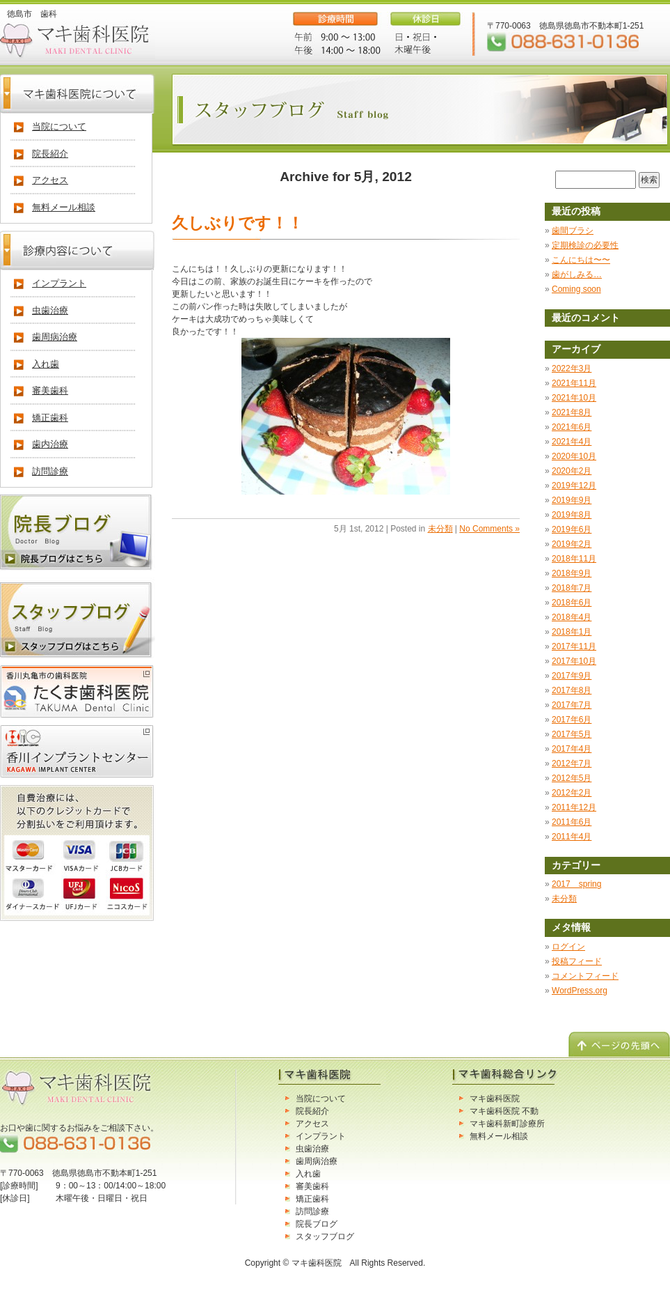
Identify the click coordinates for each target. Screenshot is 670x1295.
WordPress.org (579, 990)
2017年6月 (571, 719)
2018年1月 (571, 632)
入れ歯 (45, 364)
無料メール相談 (63, 207)
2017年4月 (571, 749)
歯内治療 (50, 444)
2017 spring (576, 884)
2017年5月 (571, 734)
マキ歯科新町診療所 (507, 1124)
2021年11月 (574, 383)
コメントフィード (585, 976)
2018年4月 (571, 617)
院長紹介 (50, 153)
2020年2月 (571, 471)
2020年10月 (574, 456)
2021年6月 (571, 427)
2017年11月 (574, 646)
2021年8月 (571, 412)
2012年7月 (571, 763)
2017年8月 (571, 690)
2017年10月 (574, 661)
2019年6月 (571, 529)
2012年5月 (571, 778)
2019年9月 (571, 500)
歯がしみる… (577, 274)
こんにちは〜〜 (581, 260)
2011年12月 (574, 807)
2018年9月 (571, 573)
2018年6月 (571, 602)
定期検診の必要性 (585, 245)
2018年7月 (571, 588)
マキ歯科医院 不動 (504, 1111)
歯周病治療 (54, 337)
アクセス (50, 180)
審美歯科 (50, 390)
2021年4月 (571, 442)
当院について (59, 126)
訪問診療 (50, 471)
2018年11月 (574, 559)
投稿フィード (577, 961)
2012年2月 (571, 793)
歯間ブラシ (572, 230)
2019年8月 (571, 515)
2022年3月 (571, 368)
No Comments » (489, 529)
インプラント (59, 283)
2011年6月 (571, 822)
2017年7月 (571, 705)
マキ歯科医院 (495, 1098)
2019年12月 (574, 485)
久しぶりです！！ (237, 223)
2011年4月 (571, 837)
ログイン (568, 947)
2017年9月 (571, 676)
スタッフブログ (325, 1236)
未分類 (440, 529)
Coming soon (576, 289)
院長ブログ (316, 1224)
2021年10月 (574, 398)
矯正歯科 (50, 417)
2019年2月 (571, 544)
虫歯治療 (50, 310)
